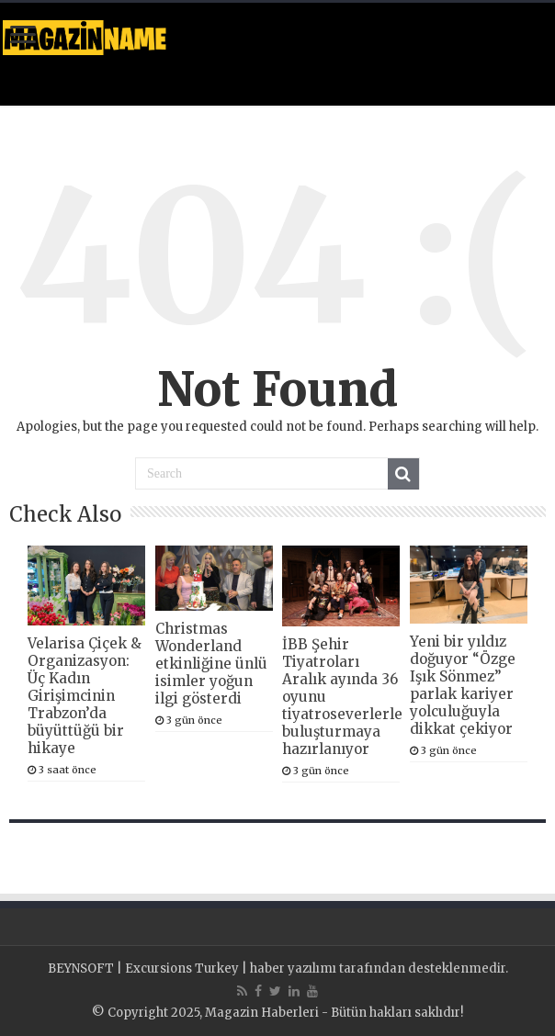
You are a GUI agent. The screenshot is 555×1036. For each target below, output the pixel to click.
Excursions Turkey (182, 968)
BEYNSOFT (81, 968)
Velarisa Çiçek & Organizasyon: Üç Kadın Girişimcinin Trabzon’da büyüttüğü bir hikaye (85, 696)
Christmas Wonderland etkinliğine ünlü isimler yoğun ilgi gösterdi (211, 663)
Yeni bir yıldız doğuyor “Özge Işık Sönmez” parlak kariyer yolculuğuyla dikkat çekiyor (462, 685)
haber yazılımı (293, 968)
